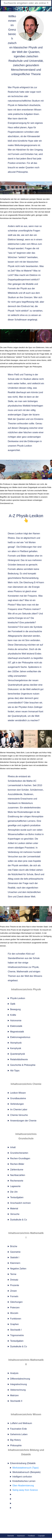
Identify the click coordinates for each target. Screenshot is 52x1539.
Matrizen (14, 1395)
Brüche (13, 1246)
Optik (12, 1004)
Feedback (31, 1535)
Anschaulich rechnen (20, 1203)
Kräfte (13, 1015)
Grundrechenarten (19, 1153)
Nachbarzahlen (17, 1175)
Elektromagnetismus (20, 1037)
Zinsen (13, 1291)
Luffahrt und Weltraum (21, 1423)
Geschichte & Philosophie (22, 1065)
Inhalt (13, 1147)
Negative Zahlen (18, 1268)
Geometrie (15, 1252)
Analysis (14, 1373)
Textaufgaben (16, 1197)
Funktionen (15, 1318)
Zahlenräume (16, 1169)
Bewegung (15, 1009)
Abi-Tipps (14, 1070)
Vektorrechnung (18, 1390)
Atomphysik (16, 1043)
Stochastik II (16, 1401)
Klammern (15, 1263)
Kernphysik (15, 1048)
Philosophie (16, 1445)
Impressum (21, 1535)
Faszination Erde (18, 1429)
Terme (13, 1274)
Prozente (14, 1285)
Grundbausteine (18, 1098)
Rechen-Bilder (17, 1164)
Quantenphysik (17, 1054)
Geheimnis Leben (18, 1434)
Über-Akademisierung (23, 1485)
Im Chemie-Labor (18, 1109)
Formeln (14, 1296)
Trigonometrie (17, 1335)
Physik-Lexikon (17, 998)
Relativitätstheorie (19, 1059)
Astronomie (15, 1020)
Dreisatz (14, 1280)
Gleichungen (16, 1302)
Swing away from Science (25, 1490)
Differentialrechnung (20, 1379)
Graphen (14, 1324)
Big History (15, 1440)
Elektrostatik (16, 1026)
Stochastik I (16, 1330)
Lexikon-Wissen (18, 1093)
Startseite (10, 1535)
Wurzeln (14, 1313)
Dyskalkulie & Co (18, 1219)
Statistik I (14, 1257)
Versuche (14, 1214)
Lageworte (15, 1186)
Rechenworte (16, 1181)
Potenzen (15, 1307)
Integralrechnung (18, 1384)
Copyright (41, 1535)
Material (14, 1208)
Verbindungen (17, 1104)
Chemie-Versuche (19, 1115)
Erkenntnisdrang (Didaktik (27, 1486)
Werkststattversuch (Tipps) (25, 1468)
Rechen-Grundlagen (20, 1158)
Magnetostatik (17, 1031)
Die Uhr (14, 1192)
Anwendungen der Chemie (23, 1120)
